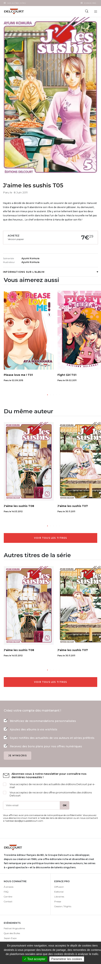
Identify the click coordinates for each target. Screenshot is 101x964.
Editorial (59, 891)
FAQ (6, 891)
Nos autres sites (16, 3)
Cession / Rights (62, 906)
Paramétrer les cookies (66, 959)
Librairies (59, 896)
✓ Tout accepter (34, 959)
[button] (47, 395)
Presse (57, 901)
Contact (8, 901)
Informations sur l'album (50, 271)
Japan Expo (10, 938)
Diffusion (59, 886)
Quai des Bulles (12, 933)
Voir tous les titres (50, 537)
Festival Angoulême (14, 928)
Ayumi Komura (30, 258)
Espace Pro (90, 3)
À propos (8, 886)
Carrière (8, 896)
